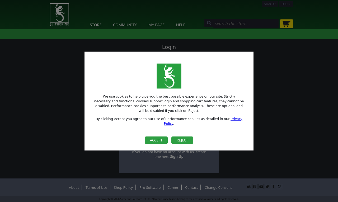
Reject (182, 140)
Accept (156, 140)
